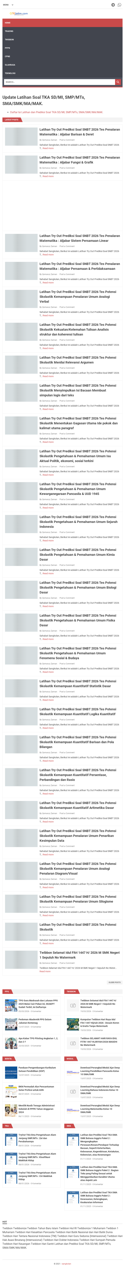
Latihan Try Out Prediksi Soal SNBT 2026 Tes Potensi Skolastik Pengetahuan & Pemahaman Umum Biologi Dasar (78, 587)
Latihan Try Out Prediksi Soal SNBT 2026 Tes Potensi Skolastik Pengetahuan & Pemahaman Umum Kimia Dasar (78, 554)
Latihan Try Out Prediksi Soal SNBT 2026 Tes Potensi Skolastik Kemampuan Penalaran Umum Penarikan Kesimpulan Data (78, 836)
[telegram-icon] (113, 4)
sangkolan (66, 1264)
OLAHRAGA (10, 65)
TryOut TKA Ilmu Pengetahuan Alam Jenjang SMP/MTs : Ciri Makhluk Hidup (37, 1176)
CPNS (7, 56)
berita (8, 1059)
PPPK (7, 48)
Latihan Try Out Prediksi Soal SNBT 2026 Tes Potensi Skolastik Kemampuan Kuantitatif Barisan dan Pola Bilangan (78, 742)
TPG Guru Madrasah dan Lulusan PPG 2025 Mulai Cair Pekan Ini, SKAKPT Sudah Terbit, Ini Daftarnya (38, 1003)
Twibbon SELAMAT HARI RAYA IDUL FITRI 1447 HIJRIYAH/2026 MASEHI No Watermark (98, 1041)
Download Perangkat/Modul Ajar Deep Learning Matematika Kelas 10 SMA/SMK (100, 1108)
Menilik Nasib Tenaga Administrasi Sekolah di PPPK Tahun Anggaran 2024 (37, 1108)
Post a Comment (67, 140)
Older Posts (115, 982)
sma (69, 1126)
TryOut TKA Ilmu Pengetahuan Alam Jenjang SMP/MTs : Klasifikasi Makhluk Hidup (37, 1157)
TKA (7, 1126)
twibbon (71, 991)
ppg (7, 991)
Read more (48, 148)
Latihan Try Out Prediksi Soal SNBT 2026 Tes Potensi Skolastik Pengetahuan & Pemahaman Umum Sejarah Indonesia (79, 522)
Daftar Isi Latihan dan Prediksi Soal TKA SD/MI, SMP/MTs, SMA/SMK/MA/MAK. (56, 112)
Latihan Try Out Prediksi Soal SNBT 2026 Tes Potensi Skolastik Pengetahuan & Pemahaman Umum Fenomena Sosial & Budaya (78, 653)
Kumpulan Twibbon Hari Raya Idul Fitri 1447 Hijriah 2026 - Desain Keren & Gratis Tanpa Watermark (99, 1022)
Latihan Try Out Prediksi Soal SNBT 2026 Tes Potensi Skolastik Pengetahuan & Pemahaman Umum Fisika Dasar (78, 620)
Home (7, 23)
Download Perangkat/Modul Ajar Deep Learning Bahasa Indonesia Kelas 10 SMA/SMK (100, 1090)
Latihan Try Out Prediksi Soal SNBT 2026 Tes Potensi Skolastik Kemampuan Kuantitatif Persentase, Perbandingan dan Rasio (78, 775)
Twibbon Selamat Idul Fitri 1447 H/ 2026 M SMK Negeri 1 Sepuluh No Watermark (98, 1003)
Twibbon (9, 40)
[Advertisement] (62, 205)
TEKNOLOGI (10, 73)
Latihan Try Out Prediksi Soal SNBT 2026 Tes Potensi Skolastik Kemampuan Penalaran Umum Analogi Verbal (78, 296)
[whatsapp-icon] (120, 4)
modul (70, 1059)
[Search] (59, 82)
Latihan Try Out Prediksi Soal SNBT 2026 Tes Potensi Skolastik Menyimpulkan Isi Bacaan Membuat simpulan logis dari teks (78, 390)
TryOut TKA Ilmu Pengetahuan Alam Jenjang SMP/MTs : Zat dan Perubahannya (37, 1138)
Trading (9, 31)
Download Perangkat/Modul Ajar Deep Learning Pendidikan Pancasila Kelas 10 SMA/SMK (100, 1071)
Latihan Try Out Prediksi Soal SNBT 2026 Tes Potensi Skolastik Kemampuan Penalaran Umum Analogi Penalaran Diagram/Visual (78, 868)
